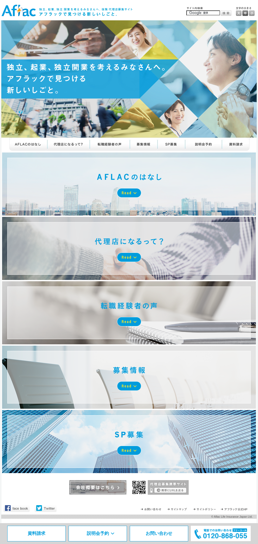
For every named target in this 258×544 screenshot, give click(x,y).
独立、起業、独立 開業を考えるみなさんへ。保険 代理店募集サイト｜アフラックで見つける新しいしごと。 (67, 10)
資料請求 (36, 533)
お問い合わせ (159, 533)
